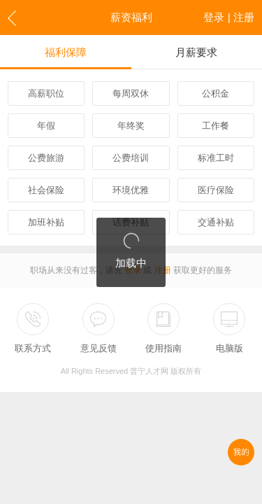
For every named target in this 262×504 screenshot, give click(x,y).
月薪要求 (196, 52)
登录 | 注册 (228, 17)
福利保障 (66, 52)
